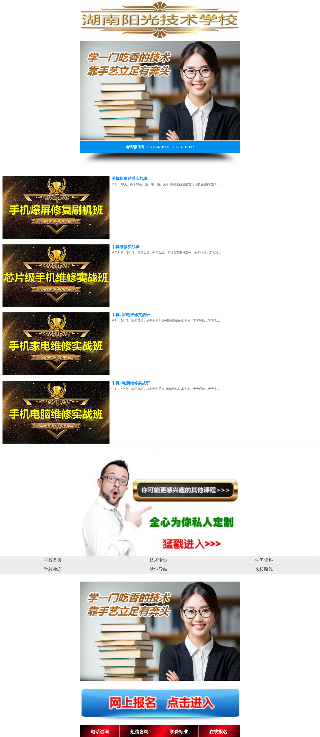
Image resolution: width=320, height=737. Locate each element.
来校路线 (264, 569)
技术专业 (159, 560)
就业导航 (159, 569)
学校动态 (53, 569)
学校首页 (53, 560)
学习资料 (264, 560)
